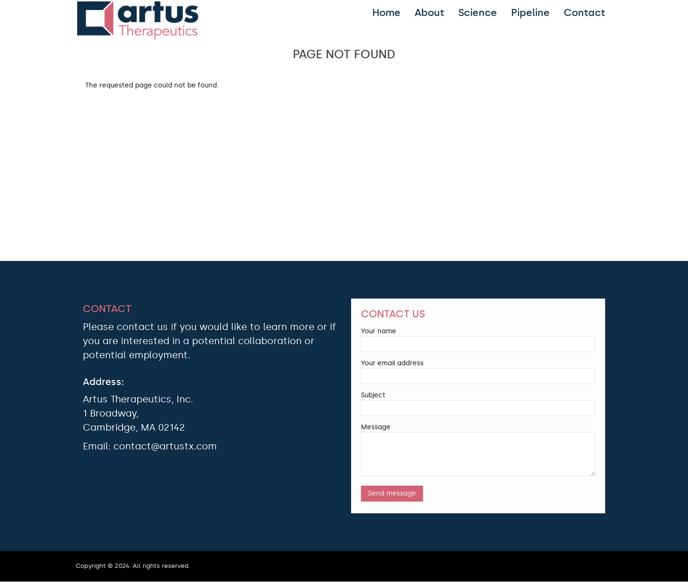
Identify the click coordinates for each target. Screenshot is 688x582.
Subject (373, 395)
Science (477, 13)
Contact (584, 13)
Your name (378, 331)
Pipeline (530, 13)
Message (376, 427)
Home (386, 13)
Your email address (392, 363)
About (429, 13)
